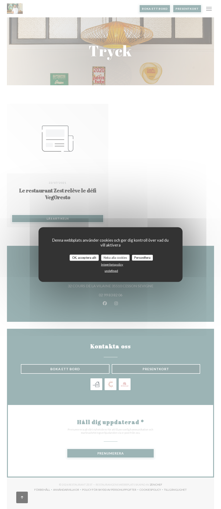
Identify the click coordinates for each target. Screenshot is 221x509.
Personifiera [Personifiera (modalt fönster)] (142, 257)
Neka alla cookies (115, 257)
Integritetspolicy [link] (112, 264)
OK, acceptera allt (84, 257)
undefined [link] (111, 271)
